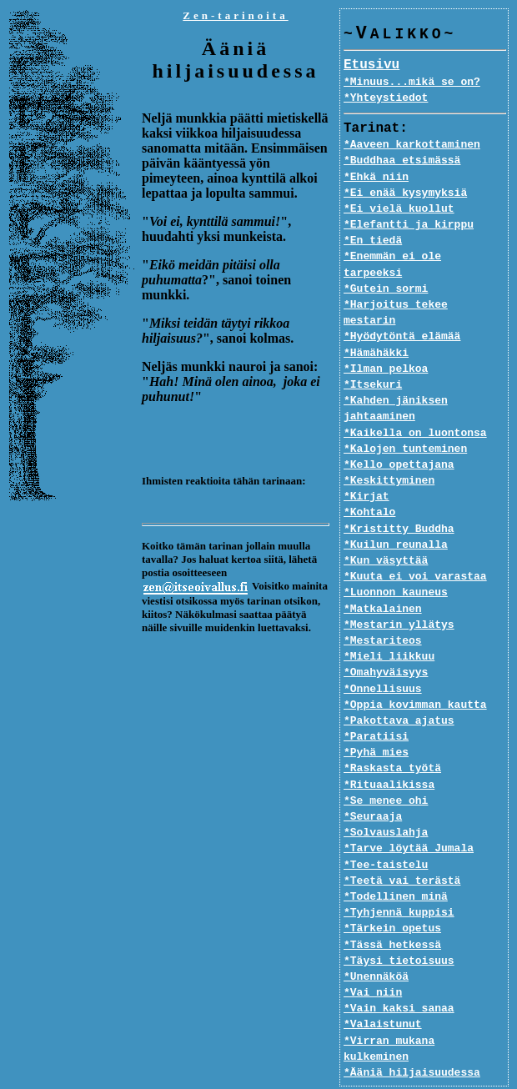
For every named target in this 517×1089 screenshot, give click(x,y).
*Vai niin (373, 961)
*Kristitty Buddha (399, 496)
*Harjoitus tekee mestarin (425, 289)
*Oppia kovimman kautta (415, 672)
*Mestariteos (383, 609)
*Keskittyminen (389, 449)
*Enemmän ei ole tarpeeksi (425, 256)
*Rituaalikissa (389, 752)
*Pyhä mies (376, 721)
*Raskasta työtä (392, 737)
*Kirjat (366, 465)
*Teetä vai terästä (402, 848)
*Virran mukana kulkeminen (425, 1008)
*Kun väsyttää (386, 529)
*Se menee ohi (386, 768)
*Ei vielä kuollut (399, 209)
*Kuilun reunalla (396, 512)
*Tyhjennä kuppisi (399, 881)
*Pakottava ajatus (399, 689)
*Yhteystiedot (386, 98)
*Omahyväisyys (386, 641)
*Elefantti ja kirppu (409, 225)
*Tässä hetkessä (392, 913)
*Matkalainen (383, 577)
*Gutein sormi (386, 273)
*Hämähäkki (376, 321)
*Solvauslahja (386, 801)
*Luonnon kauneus (396, 561)
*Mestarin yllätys (399, 592)
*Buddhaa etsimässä (402, 160)
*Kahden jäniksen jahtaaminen (396, 377)
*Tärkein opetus (392, 897)
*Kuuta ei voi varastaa (415, 545)
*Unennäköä (376, 945)
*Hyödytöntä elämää (402, 305)
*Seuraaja (373, 785)
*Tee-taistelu (386, 833)
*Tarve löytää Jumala (409, 817)
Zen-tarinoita (235, 15)
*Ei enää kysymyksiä (405, 193)
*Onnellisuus (383, 657)
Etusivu (371, 66)
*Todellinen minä (396, 865)
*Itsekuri (373, 353)
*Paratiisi (376, 705)
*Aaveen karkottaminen (412, 145)
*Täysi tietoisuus (399, 928)
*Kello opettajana (399, 433)
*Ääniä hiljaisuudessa (412, 1024)
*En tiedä (373, 240)
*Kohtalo (369, 481)
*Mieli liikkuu (389, 625)
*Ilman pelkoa (386, 336)
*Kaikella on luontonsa (415, 401)
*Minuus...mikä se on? (412, 82)
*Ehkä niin (376, 177)
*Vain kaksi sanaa (399, 977)
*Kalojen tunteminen (405, 416)
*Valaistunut (383, 993)
